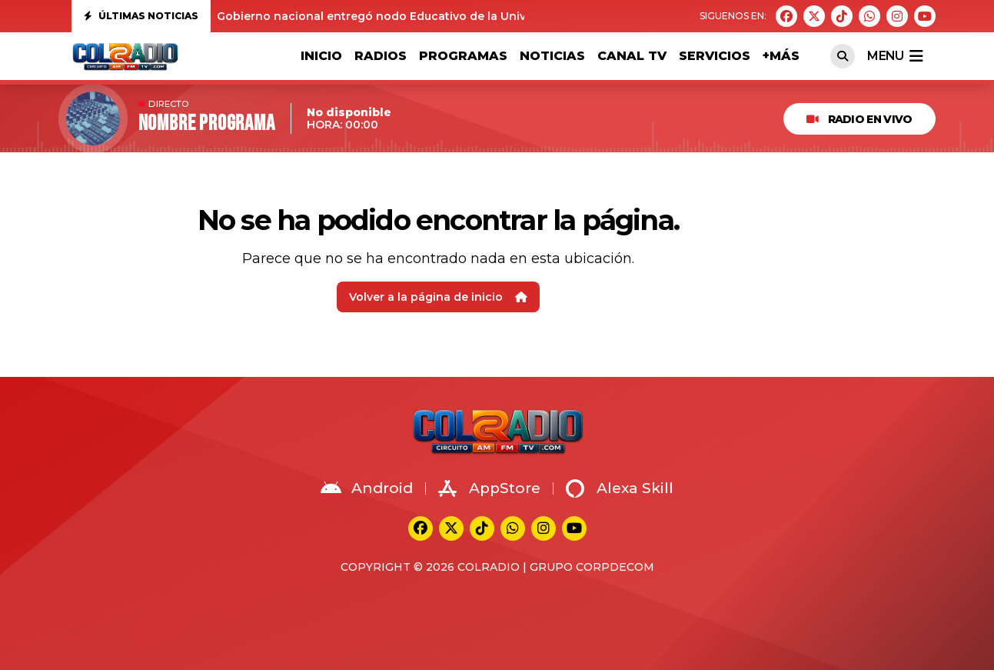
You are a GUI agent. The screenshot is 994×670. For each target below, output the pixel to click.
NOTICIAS (552, 55)
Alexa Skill (619, 488)
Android (367, 488)
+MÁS (781, 55)
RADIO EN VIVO (859, 119)
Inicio (321, 55)
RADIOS (380, 55)
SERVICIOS (714, 55)
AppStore (489, 488)
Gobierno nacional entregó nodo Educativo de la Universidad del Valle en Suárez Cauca (467, 16)
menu (895, 56)
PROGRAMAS (463, 55)
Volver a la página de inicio (438, 297)
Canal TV (632, 55)
